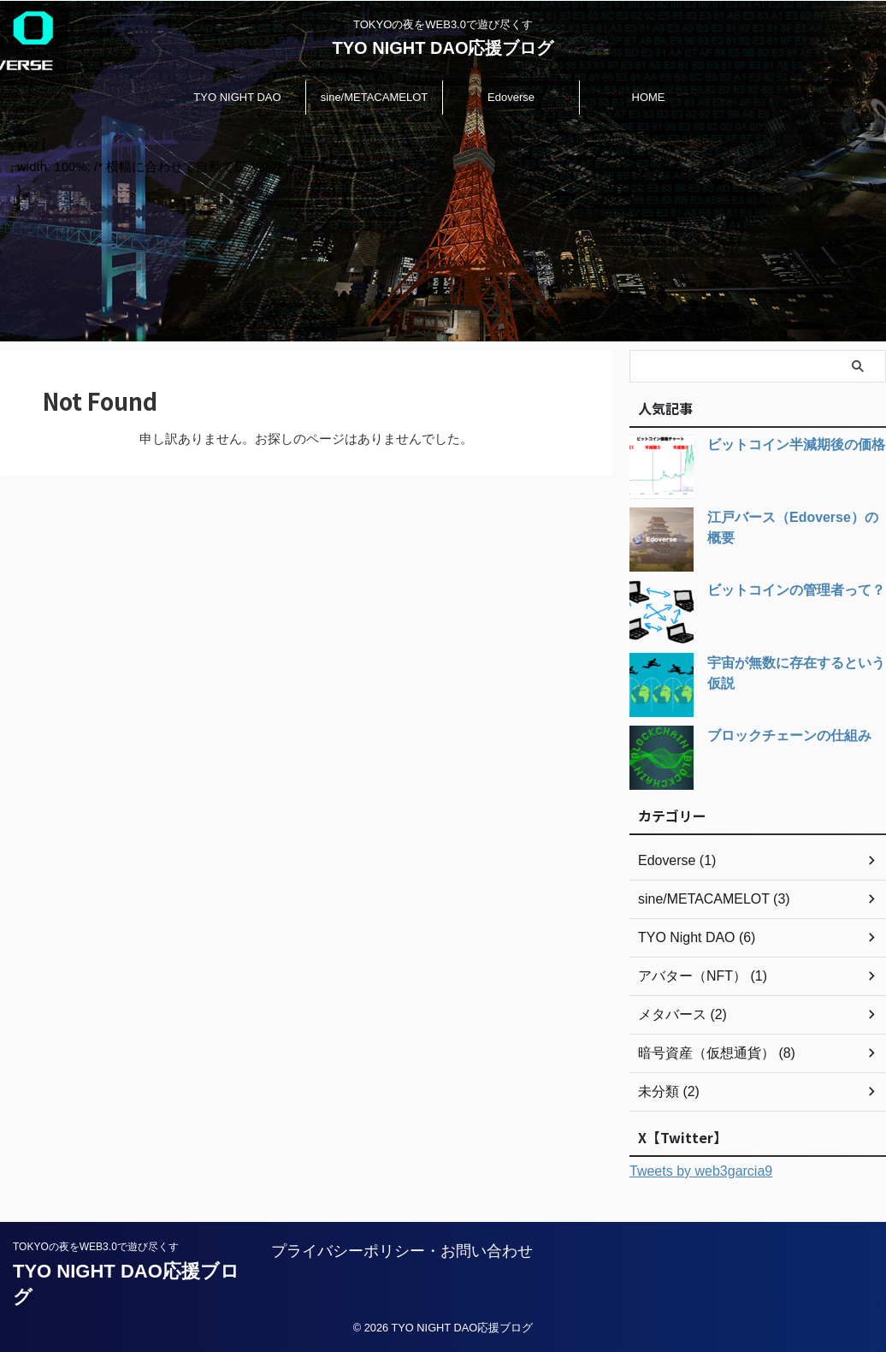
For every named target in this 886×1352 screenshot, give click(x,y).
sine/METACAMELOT (374, 97)
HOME (648, 97)
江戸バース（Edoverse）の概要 (794, 518)
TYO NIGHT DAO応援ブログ (443, 48)
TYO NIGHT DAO (237, 97)
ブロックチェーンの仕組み (779, 736)
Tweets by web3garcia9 (700, 1171)
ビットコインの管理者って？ (785, 590)
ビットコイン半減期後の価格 (785, 445)
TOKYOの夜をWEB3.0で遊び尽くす (96, 1247)
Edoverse (511, 97)
